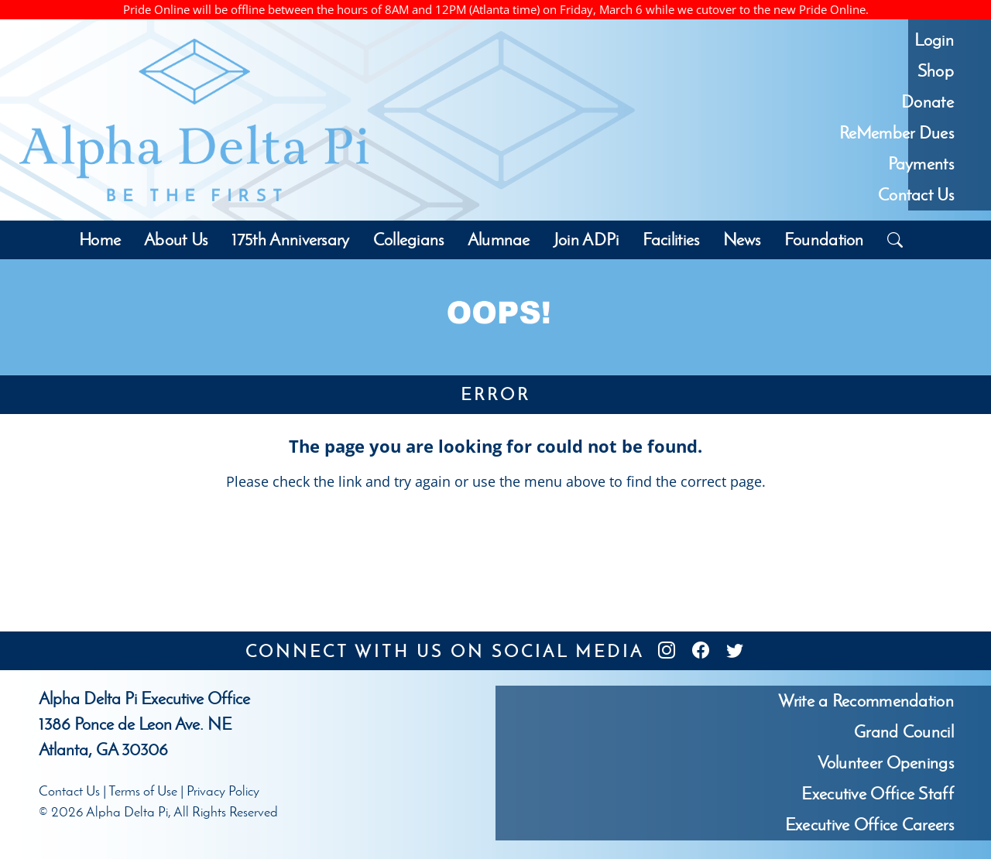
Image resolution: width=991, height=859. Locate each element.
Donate (927, 101)
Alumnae (499, 239)
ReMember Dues (896, 132)
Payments (921, 163)
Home (100, 239)
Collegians (408, 239)
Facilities (671, 239)
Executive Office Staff (877, 793)
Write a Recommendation (866, 700)
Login (934, 39)
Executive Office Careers (869, 824)
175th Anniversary (290, 239)
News (742, 239)
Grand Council (904, 731)
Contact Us (916, 194)
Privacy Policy (223, 790)
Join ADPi (586, 239)
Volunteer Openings (886, 762)
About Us (175, 239)
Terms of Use (142, 790)
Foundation (824, 239)
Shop (935, 70)
